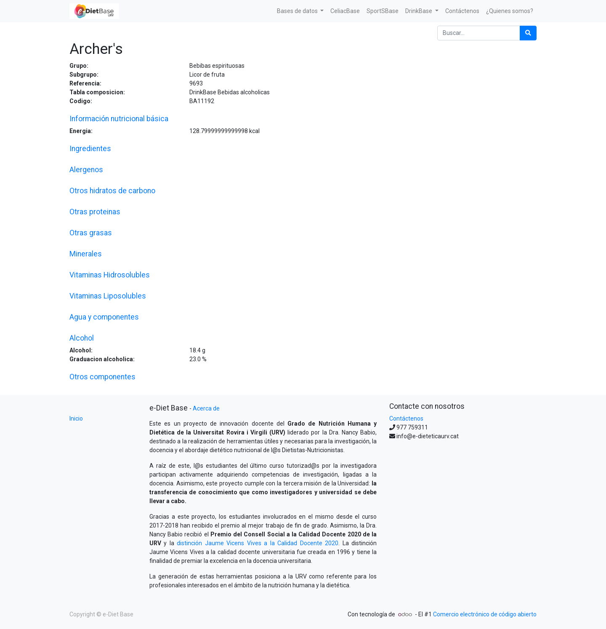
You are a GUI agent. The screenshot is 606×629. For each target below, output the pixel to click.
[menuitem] (345, 11)
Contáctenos (406, 418)
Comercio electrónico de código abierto (485, 614)
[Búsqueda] (528, 33)
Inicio (76, 418)
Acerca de (206, 408)
